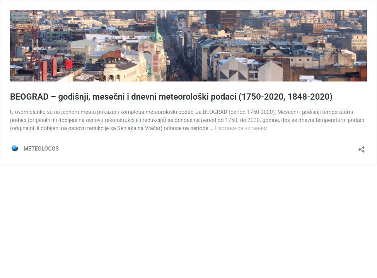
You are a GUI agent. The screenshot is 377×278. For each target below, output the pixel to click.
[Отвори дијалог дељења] (361, 147)
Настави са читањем (241, 128)
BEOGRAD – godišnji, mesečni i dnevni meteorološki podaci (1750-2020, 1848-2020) (171, 97)
